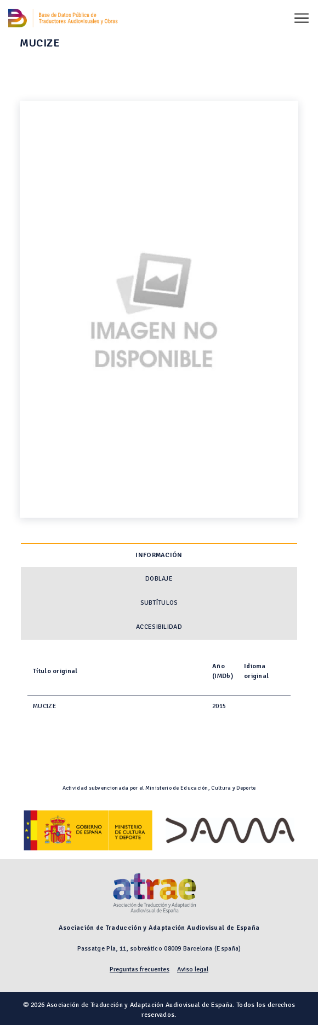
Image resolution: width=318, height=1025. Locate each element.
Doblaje (159, 579)
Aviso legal (192, 969)
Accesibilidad (159, 627)
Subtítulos (159, 603)
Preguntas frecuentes (139, 969)
